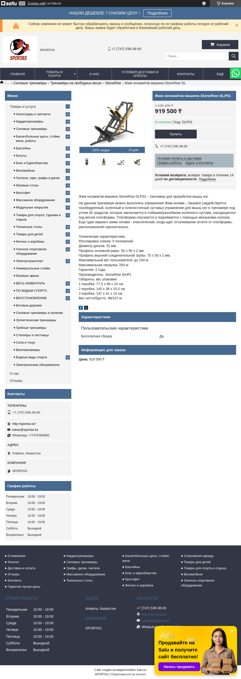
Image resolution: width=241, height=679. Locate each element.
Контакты (185, 74)
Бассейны (23, 148)
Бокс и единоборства (140, 573)
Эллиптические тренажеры (36, 320)
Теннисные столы (29, 227)
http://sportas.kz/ (24, 424)
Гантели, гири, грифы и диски (38, 178)
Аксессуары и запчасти (33, 114)
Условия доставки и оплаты (140, 74)
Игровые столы (27, 185)
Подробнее (157, 13)
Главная (17, 74)
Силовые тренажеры (81, 562)
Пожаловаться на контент (128, 674)
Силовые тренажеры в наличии (39, 313)
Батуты (21, 155)
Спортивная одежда (199, 556)
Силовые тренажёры (30, 83)
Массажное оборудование (35, 200)
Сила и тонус (25, 342)
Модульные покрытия (32, 207)
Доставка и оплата (21, 568)
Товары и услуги (54, 74)
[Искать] (234, 56)
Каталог (13, 562)
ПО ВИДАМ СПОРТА (31, 290)
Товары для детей (29, 234)
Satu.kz (141, 670)
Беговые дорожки (29, 305)
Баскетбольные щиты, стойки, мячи (146, 558)
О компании (16, 556)
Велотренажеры (28, 350)
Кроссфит (23, 192)
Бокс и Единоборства (32, 163)
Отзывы (16, 381)
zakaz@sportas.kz (25, 429)
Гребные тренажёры (31, 328)
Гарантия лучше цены (24, 586)
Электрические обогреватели (38, 365)
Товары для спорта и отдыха (205, 568)
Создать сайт (37, 3)
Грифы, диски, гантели (83, 568)
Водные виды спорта (31, 357)
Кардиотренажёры (29, 121)
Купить (175, 134)
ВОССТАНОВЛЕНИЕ (31, 298)
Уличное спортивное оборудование (197, 583)
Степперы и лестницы (32, 335)
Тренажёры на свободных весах (76, 83)
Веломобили (25, 170)
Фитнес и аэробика (30, 241)
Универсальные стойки (33, 268)
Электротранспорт (29, 261)
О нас (94, 74)
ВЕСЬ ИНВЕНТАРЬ (30, 283)
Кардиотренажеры (80, 556)
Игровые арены (27, 275)
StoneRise (113, 83)
